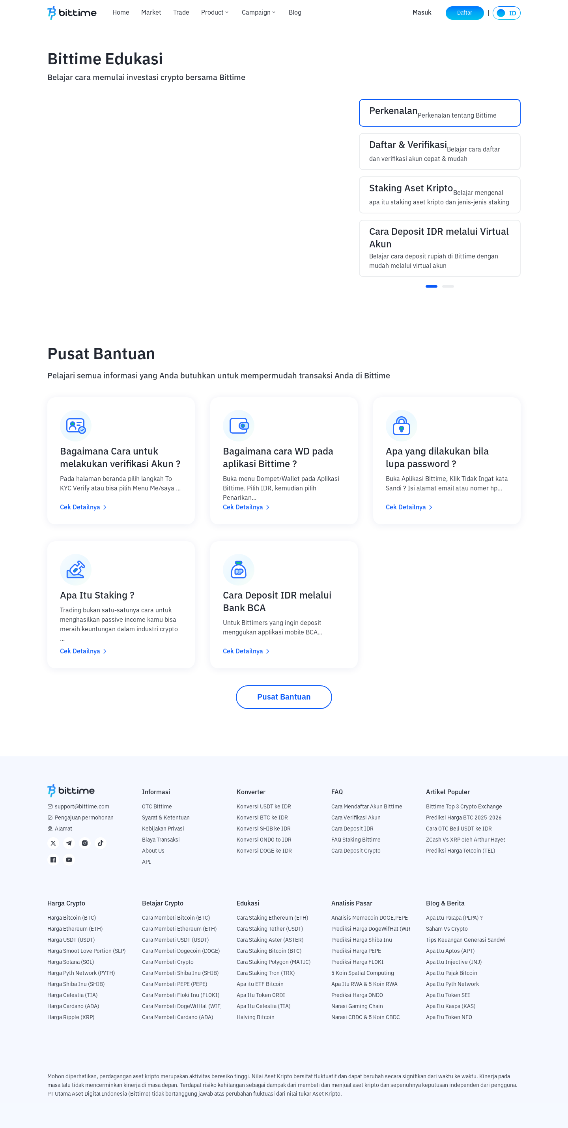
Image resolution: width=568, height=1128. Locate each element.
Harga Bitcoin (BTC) (71, 918)
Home (120, 13)
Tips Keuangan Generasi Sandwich (469, 940)
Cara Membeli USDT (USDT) (175, 940)
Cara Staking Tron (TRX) (266, 973)
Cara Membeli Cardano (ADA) (177, 1017)
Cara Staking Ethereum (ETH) (272, 918)
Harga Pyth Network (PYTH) (81, 973)
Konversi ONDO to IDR (264, 840)
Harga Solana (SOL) (70, 962)
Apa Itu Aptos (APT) (450, 951)
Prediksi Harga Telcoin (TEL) (460, 851)
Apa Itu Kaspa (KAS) (451, 1006)
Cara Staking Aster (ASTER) (270, 940)
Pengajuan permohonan (84, 818)
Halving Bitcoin (256, 1017)
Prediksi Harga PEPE (356, 951)
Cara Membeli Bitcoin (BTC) (176, 918)
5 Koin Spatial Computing (362, 973)
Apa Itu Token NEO (449, 1017)
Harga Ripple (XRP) (71, 1017)
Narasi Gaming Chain (357, 1006)
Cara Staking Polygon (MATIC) (274, 962)
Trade (181, 13)
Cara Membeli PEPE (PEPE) (174, 984)
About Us (153, 851)
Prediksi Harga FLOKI (357, 962)
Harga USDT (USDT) (71, 940)
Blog (295, 13)
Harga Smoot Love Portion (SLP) (86, 951)
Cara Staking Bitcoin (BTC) (269, 951)
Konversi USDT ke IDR (264, 807)
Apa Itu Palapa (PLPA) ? (454, 918)
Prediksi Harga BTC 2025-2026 (464, 818)
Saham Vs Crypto (447, 929)
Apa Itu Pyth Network (452, 984)
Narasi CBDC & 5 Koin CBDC (365, 1017)
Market (151, 13)
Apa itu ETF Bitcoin (260, 984)
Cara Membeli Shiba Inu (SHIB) (180, 973)
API (146, 862)
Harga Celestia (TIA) (72, 995)
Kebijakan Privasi (163, 829)
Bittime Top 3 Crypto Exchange (464, 807)
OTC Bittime (157, 807)
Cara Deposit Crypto (356, 851)
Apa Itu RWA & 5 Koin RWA (364, 984)
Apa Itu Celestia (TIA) (264, 1006)
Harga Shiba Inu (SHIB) (76, 984)
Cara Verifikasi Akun (356, 818)
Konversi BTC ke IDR (262, 818)
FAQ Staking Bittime (356, 840)
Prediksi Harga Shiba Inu (361, 940)
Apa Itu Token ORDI (261, 995)
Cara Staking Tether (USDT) (270, 929)
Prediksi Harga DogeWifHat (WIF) (372, 929)
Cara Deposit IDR (352, 829)
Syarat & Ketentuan (166, 818)
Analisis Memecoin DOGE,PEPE (369, 918)
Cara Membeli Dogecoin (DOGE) (181, 951)
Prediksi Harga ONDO (357, 995)
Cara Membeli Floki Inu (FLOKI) (181, 995)
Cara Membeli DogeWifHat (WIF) (182, 1006)
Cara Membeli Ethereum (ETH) (179, 929)
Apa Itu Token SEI (448, 995)
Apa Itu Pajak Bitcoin (451, 973)
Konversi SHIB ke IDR (264, 829)
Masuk (419, 13)
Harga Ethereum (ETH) (75, 929)
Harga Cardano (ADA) (73, 1006)
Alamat (63, 829)
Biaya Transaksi (161, 840)
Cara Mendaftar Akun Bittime (366, 807)
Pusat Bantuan (284, 697)
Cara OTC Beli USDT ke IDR (459, 829)
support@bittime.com (82, 807)
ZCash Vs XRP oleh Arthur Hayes (466, 840)
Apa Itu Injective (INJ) (454, 962)
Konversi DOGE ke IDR (264, 851)
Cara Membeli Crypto (168, 962)
